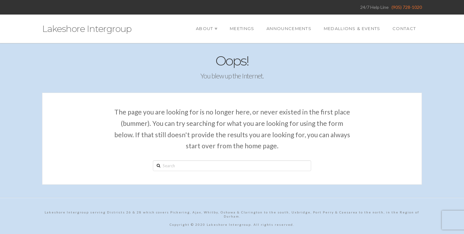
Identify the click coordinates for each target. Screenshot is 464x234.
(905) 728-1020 (407, 7)
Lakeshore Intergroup (86, 28)
